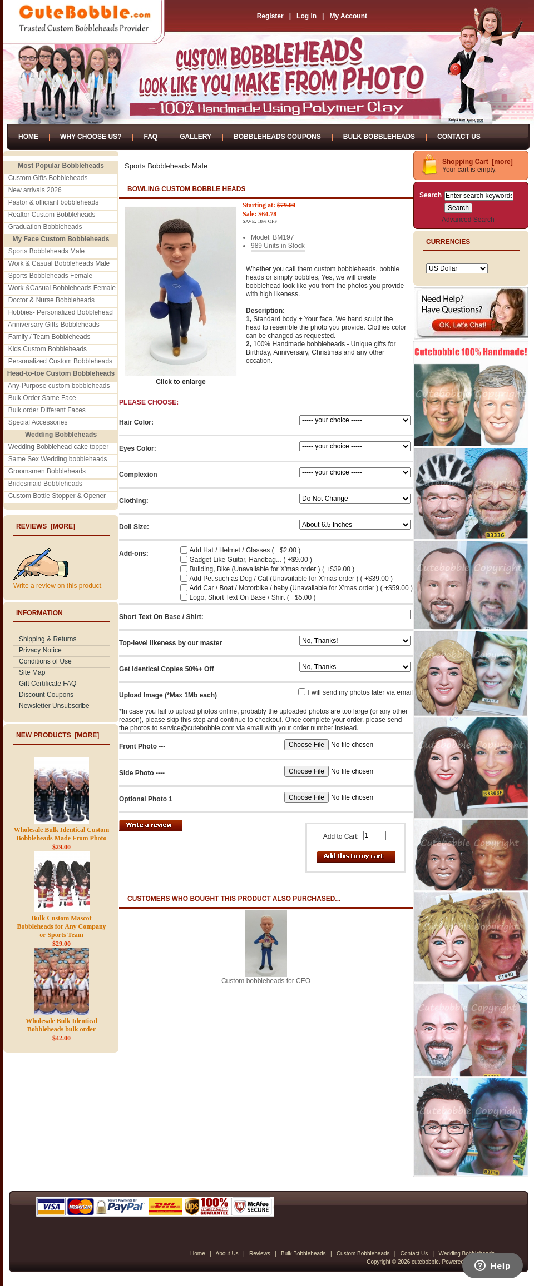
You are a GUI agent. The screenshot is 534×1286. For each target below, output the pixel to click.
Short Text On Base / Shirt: (161, 617)
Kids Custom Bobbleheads (47, 349)
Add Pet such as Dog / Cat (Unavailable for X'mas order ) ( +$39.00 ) (291, 578)
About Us (226, 1253)
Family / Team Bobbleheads (49, 337)
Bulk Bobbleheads (379, 137)
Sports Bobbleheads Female (50, 276)
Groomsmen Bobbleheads (47, 471)
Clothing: (134, 501)
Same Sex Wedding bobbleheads (57, 459)
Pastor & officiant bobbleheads (53, 202)
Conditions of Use (45, 661)
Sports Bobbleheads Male (46, 251)
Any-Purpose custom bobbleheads (59, 386)
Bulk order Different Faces (47, 410)
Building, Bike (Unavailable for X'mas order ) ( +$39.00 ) (272, 569)
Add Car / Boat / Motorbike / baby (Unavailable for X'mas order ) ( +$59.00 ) (301, 588)
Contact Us (459, 137)
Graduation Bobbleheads (45, 227)
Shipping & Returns (47, 639)
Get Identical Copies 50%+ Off (166, 669)
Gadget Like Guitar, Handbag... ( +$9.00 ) (251, 560)
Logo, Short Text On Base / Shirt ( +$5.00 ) (253, 597)
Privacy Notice (40, 650)
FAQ (150, 137)
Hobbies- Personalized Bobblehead (60, 312)
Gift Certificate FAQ (47, 683)
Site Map (32, 672)
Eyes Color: (137, 448)
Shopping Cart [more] (477, 162)
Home (28, 137)
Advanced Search (468, 219)
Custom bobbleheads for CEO (265, 981)
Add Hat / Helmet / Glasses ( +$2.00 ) (245, 550)
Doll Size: (134, 527)
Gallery (195, 137)
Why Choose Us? (90, 137)
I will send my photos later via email (360, 692)
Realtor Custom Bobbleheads (52, 214)
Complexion (138, 474)
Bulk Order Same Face (42, 398)
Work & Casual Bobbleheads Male (59, 263)
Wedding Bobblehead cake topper (58, 447)
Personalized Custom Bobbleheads (60, 361)
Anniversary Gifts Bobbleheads (54, 324)
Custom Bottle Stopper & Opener (57, 496)
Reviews (259, 1253)
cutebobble (425, 1262)
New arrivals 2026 (35, 190)
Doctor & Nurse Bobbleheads (51, 300)
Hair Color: (136, 422)
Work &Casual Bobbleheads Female (62, 288)
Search (430, 195)
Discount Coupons (46, 695)
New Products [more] (57, 735)
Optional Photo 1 (145, 799)
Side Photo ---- (142, 773)
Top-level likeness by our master (170, 643)
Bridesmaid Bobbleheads (45, 483)
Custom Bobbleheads (363, 1253)
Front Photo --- (142, 746)
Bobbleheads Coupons (277, 137)
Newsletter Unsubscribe (54, 706)
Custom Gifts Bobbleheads (48, 178)
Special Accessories (38, 422)
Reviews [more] (45, 526)
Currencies (448, 242)
